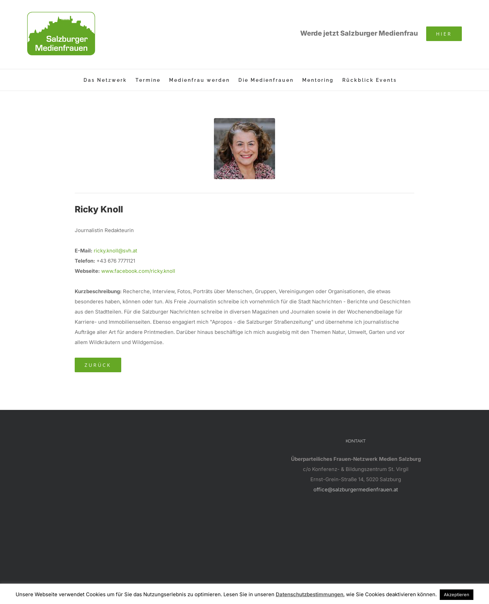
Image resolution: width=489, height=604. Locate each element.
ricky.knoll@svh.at (115, 250)
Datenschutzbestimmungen (309, 594)
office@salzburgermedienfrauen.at (355, 489)
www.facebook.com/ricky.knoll (138, 271)
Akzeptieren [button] (456, 594)
